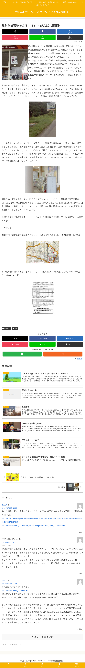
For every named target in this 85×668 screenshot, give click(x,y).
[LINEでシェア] (42, 37)
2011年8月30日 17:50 (9, 543)
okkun (4, 506)
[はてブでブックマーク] (70, 31)
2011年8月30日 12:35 (9, 509)
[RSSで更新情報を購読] (62, 354)
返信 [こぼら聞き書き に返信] (79, 574)
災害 (15, 328)
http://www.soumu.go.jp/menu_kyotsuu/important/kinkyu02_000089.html (33, 526)
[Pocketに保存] (15, 37)
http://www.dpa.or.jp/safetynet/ (15, 591)
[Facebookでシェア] (42, 31)
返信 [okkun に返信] (79, 533)
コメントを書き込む (42, 638)
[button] (70, 37)
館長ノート (6, 328)
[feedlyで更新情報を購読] (22, 354)
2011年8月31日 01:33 (9, 584)
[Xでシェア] (15, 31)
